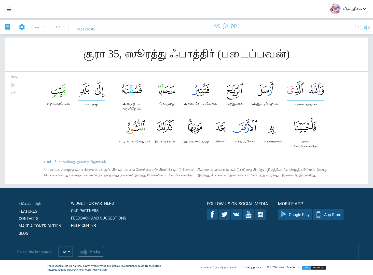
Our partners (85, 210)
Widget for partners (92, 203)
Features (28, 211)
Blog (23, 233)
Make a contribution (40, 225)
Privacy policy (252, 267)
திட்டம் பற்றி (30, 203)
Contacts (29, 218)
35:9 (14, 77)
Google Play (295, 214)
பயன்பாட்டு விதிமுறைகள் (219, 267)
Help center (83, 225)
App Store (328, 214)
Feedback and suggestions (98, 217)
